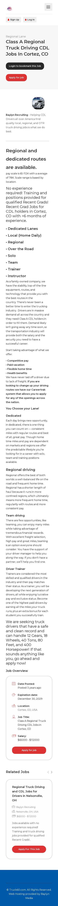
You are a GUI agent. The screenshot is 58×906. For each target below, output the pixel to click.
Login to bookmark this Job (25, 66)
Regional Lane (16, 36)
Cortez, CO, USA (27, 709)
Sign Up (13, 19)
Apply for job (16, 77)
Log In (30, 19)
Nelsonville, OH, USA (27, 811)
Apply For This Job (29, 849)
